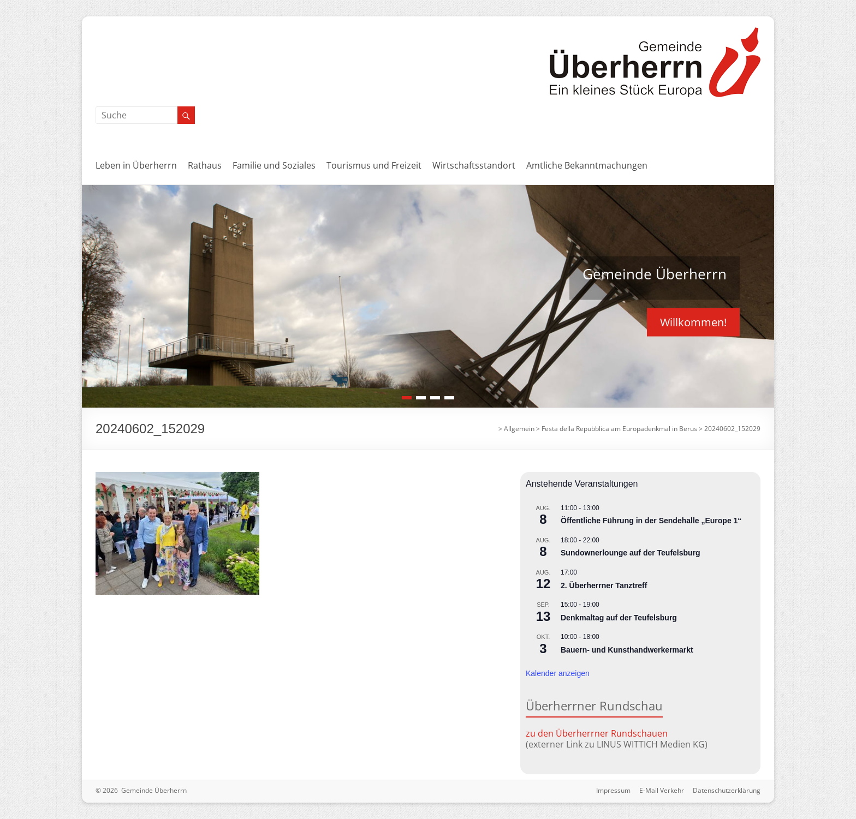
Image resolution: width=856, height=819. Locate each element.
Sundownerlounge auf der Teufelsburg (630, 552)
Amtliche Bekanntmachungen (586, 165)
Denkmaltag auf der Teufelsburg (619, 617)
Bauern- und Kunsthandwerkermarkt (627, 649)
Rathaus (205, 165)
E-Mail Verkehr (661, 790)
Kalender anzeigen (558, 673)
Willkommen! (693, 321)
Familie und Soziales (274, 165)
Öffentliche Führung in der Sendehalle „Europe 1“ (651, 520)
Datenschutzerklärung (726, 790)
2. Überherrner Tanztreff (604, 585)
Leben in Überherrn (136, 165)
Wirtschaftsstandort (473, 165)
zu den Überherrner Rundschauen (597, 733)
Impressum (613, 790)
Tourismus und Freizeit (373, 165)
